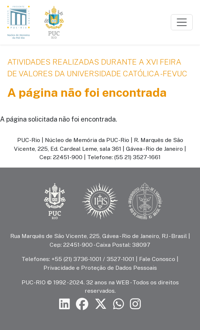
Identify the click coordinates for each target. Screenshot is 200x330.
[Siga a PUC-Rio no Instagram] (135, 303)
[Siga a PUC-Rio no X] (101, 303)
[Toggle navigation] (182, 22)
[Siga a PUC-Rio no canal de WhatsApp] (118, 303)
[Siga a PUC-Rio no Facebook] (82, 303)
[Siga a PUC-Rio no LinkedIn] (64, 303)
